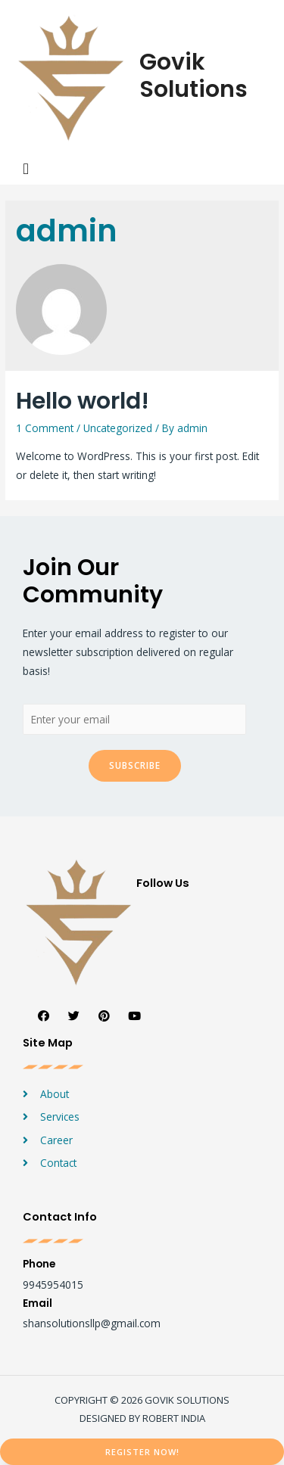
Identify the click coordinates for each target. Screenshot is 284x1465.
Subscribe (135, 765)
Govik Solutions (193, 75)
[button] (142, 1452)
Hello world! (82, 401)
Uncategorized (117, 428)
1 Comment (44, 428)
